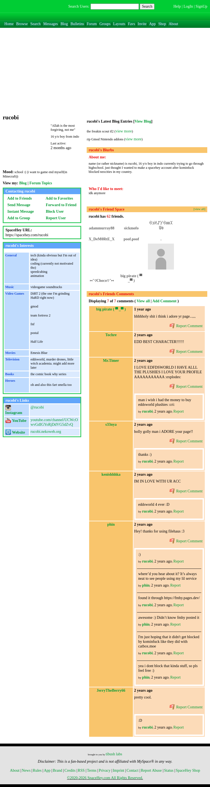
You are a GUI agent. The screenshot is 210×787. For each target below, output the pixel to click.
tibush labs (114, 754)
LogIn (188, 6)
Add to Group (17, 218)
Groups (105, 24)
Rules (37, 770)
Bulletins (77, 24)
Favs (131, 24)
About (173, 24)
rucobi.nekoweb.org (46, 432)
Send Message (17, 205)
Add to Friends (18, 198)
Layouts (119, 24)
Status (168, 770)
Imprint (118, 770)
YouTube (15, 421)
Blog (64, 24)
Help (177, 6)
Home (9, 24)
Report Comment (186, 326)
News (26, 770)
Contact (133, 770)
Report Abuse (151, 770)
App (152, 24)
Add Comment (164, 301)
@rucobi (37, 407)
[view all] (199, 209)
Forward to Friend (60, 205)
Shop (162, 24)
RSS (81, 770)
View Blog (143, 121)
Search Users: (78, 6)
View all (143, 301)
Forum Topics (40, 183)
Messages (50, 24)
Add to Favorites (58, 198)
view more (124, 131)
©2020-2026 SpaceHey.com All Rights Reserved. (105, 778)
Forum (92, 24)
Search (147, 6)
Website (15, 432)
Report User (55, 218)
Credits (70, 770)
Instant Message (19, 211)
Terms (92, 770)
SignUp (201, 6)
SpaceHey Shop (188, 770)
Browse (22, 24)
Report (178, 411)
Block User (54, 211)
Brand (57, 770)
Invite (142, 24)
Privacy (104, 770)
